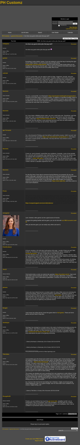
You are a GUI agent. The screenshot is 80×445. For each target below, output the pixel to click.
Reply (75, 38)
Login (75, 23)
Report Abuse (39, 440)
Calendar (70, 32)
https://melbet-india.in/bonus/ (46, 118)
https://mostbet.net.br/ (62, 274)
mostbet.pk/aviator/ (31, 253)
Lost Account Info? (71, 29)
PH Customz (6, 36)
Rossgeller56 (7, 396)
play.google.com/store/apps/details (36, 64)
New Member (73, 27)
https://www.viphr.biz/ (58, 181)
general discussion (17, 36)
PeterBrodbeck (7, 247)
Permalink (73, 44)
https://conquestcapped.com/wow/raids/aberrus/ (39, 203)
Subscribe (74, 428)
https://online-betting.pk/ (41, 362)
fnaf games (60, 312)
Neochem (5, 91)
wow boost (58, 295)
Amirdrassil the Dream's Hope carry (39, 331)
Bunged (5, 308)
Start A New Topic (68, 38)
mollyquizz (6, 43)
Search (40, 32)
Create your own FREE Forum (34, 439)
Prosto (5, 191)
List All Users (24, 32)
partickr (5, 58)
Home (9, 32)
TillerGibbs (6, 354)
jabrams (5, 287)
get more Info (52, 401)
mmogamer (6, 213)
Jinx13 (5, 269)
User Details (55, 32)
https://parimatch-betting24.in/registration (62, 96)
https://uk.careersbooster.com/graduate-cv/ (56, 137)
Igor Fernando (7, 130)
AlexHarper (6, 322)
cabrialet (5, 73)
